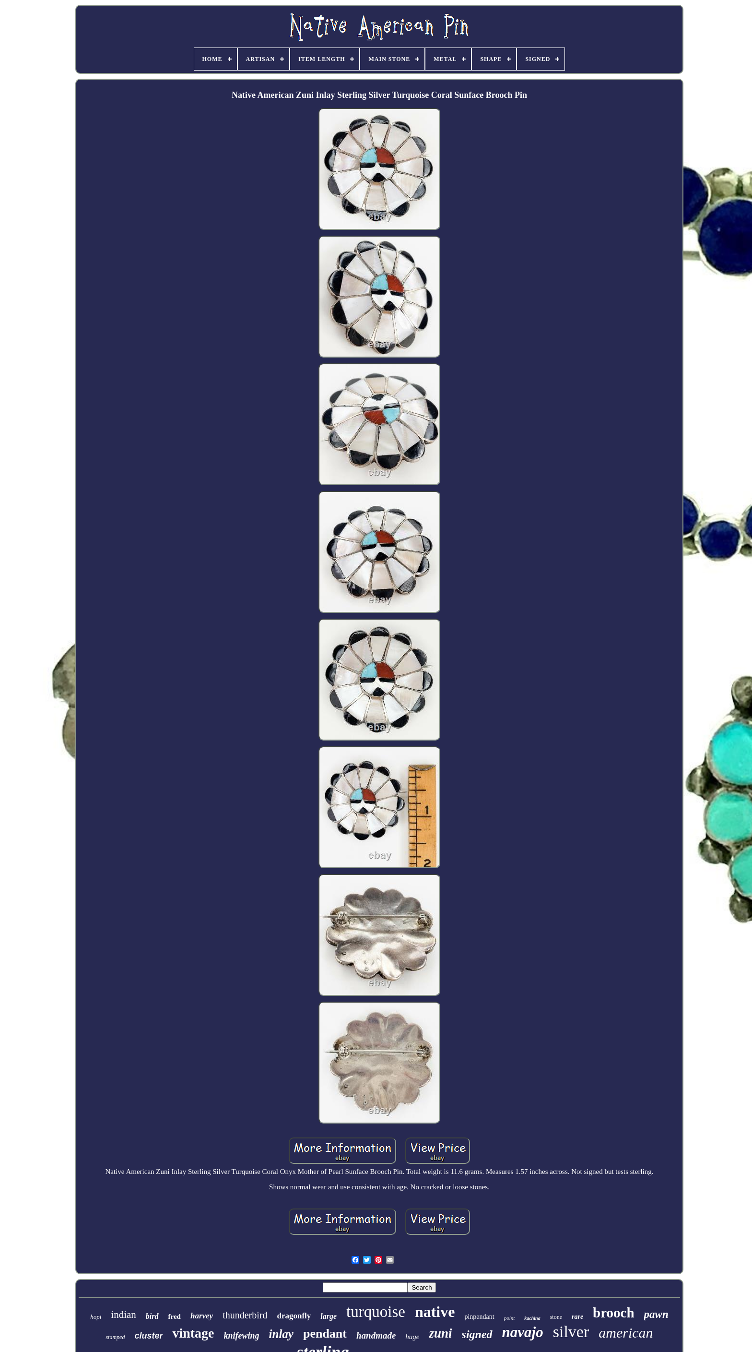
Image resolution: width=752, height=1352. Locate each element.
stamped (115, 1337)
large (328, 1316)
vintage (193, 1333)
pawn (656, 1314)
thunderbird (245, 1315)
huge (412, 1336)
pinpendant (479, 1316)
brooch (613, 1312)
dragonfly (294, 1315)
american (626, 1332)
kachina (532, 1318)
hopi (95, 1316)
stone (556, 1317)
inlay (281, 1334)
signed (477, 1334)
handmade (376, 1335)
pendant (325, 1333)
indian (123, 1314)
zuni (440, 1333)
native (435, 1311)
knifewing (241, 1335)
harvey (201, 1315)
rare (577, 1316)
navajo (522, 1332)
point (509, 1318)
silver (571, 1331)
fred (174, 1316)
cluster (148, 1335)
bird (152, 1316)
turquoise (375, 1311)
